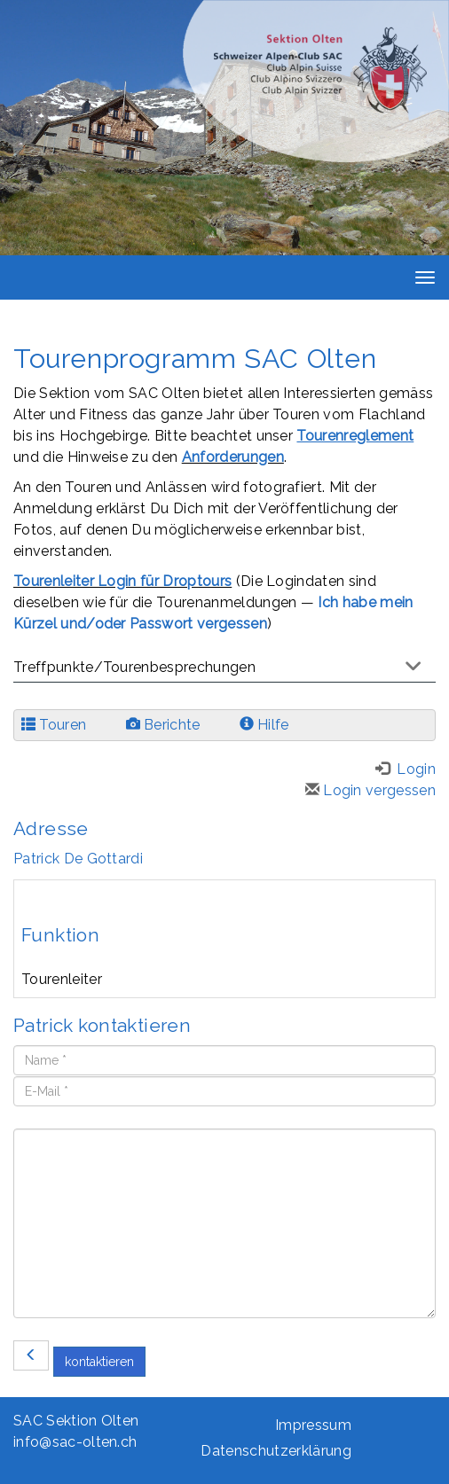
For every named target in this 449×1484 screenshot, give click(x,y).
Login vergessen (370, 790)
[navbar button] (421, 277)
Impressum (313, 1425)
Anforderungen (233, 457)
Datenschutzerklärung (276, 1450)
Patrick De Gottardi (78, 858)
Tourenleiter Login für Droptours (122, 581)
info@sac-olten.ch (75, 1441)
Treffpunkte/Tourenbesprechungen (134, 667)
